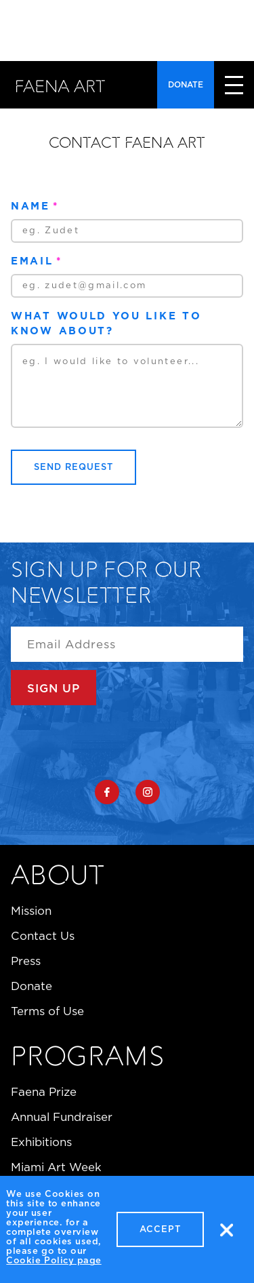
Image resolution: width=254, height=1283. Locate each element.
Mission (31, 911)
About (58, 877)
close (234, 85)
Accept (160, 1234)
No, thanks (226, 1234)
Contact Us (43, 936)
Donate (185, 84)
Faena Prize (44, 1092)
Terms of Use (47, 1011)
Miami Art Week (56, 1167)
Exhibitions (41, 1142)
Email (32, 261)
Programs (87, 1058)
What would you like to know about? (106, 323)
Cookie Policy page (53, 1265)
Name (30, 206)
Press (26, 961)
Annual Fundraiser (61, 1117)
